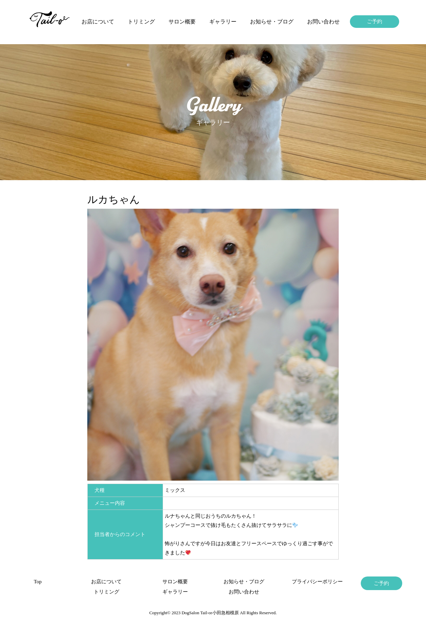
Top (37, 581)
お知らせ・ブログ (272, 21)
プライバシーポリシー (312, 581)
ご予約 (374, 21)
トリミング (141, 21)
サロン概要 (182, 21)
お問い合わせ (323, 21)
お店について (98, 21)
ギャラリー (222, 21)
